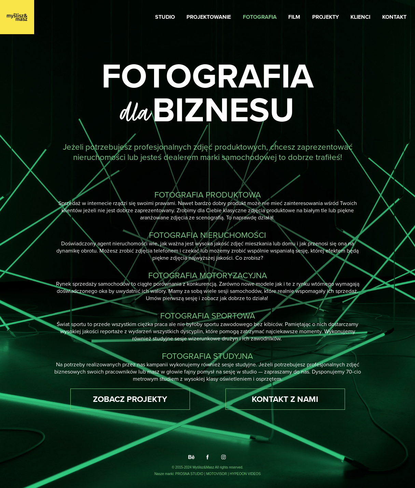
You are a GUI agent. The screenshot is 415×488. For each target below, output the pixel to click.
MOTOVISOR (217, 474)
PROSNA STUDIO (189, 474)
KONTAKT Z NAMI (285, 399)
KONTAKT (394, 17)
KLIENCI (360, 17)
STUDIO (165, 17)
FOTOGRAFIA (260, 17)
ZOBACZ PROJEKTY (130, 399)
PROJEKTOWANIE (208, 17)
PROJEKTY (325, 17)
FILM (294, 17)
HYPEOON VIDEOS (245, 474)
